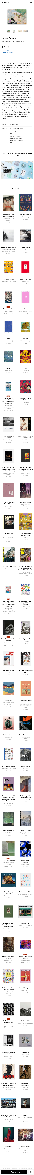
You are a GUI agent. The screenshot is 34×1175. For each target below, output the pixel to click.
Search (23, 2)
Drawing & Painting (18, 128)
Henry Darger (6, 41)
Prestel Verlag (14, 125)
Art (10, 128)
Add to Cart (14, 56)
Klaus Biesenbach (18, 41)
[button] (32, 31)
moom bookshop (5, 2)
